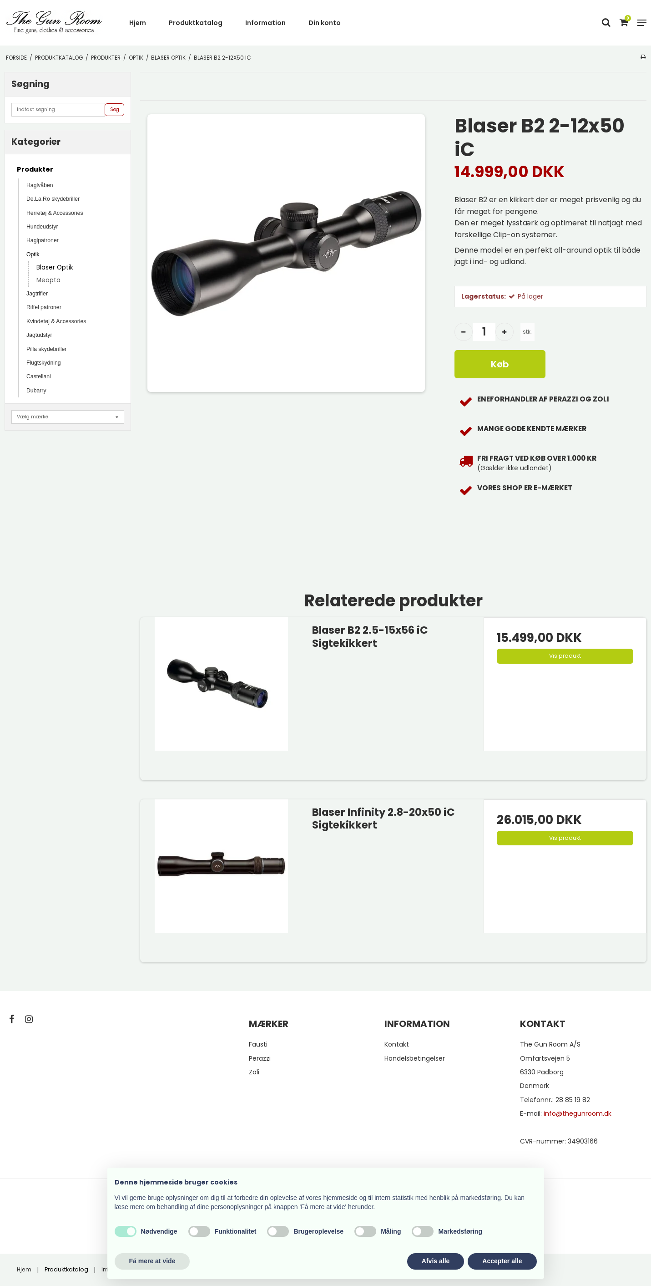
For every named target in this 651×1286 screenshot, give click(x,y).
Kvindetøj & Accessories (56, 321)
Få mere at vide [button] (152, 1261)
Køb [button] (500, 364)
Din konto (324, 22)
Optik (33, 254)
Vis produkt (565, 656)
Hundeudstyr (42, 227)
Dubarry (36, 390)
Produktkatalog (195, 22)
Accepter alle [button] (502, 1261)
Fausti (258, 1044)
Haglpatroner (42, 240)
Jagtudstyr (39, 335)
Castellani (38, 376)
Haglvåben (39, 185)
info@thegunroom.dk (577, 1113)
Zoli (254, 1072)
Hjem (137, 22)
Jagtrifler (37, 293)
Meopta (48, 280)
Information (265, 22)
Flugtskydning (43, 363)
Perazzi (260, 1058)
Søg (114, 109)
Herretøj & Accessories (54, 213)
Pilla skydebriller (46, 349)
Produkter (35, 169)
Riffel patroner (43, 307)
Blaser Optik (54, 267)
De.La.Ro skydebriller (53, 199)
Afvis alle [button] (435, 1261)
